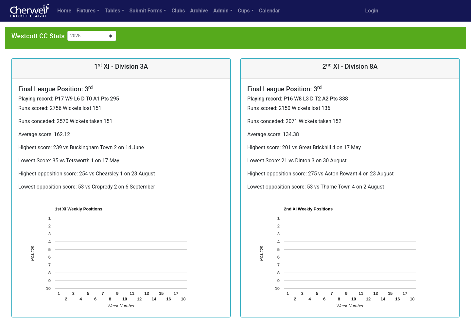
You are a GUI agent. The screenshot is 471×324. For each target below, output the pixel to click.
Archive (199, 11)
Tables (112, 11)
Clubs (178, 11)
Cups (244, 11)
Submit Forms (146, 11)
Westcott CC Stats (38, 36)
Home (64, 11)
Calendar (269, 11)
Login (371, 11)
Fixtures (86, 11)
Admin (221, 11)
